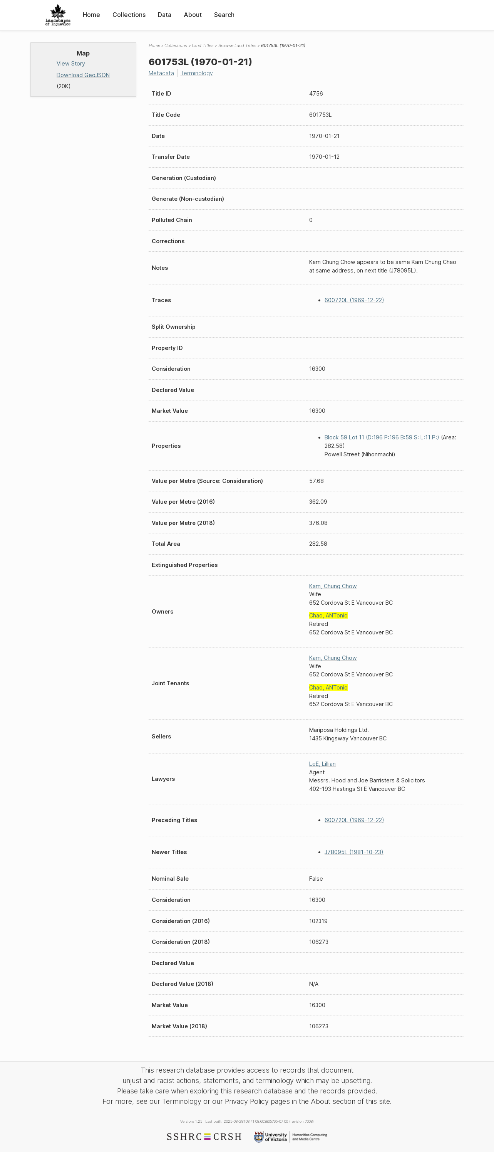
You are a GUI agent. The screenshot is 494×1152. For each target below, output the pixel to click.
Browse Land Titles (237, 45)
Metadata (161, 73)
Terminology (197, 73)
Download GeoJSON (83, 75)
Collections (129, 14)
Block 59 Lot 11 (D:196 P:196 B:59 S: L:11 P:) (382, 437)
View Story (71, 63)
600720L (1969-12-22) (354, 300)
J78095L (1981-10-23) (354, 852)
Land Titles (203, 45)
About (193, 14)
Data (164, 14)
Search (224, 14)
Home (91, 14)
